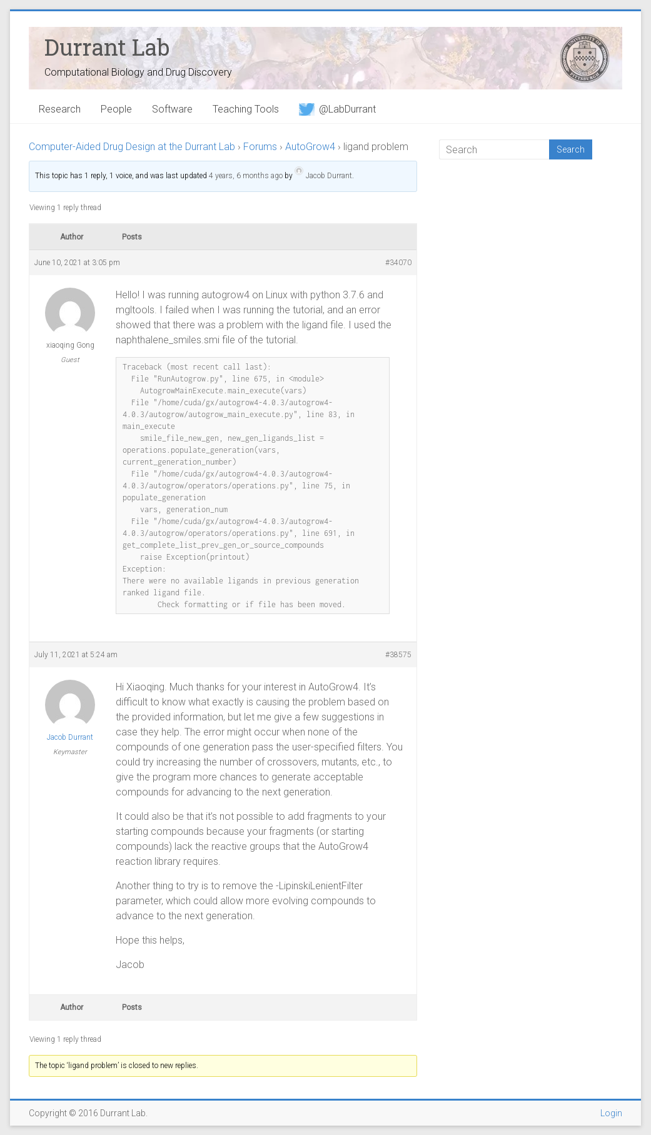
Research (60, 109)
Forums (260, 147)
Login (611, 1113)
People (116, 109)
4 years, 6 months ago (246, 175)
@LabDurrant (337, 109)
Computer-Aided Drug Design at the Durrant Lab (132, 147)
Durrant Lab (106, 47)
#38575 (398, 654)
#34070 (398, 262)
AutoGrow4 (310, 147)
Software (172, 109)
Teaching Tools (246, 109)
